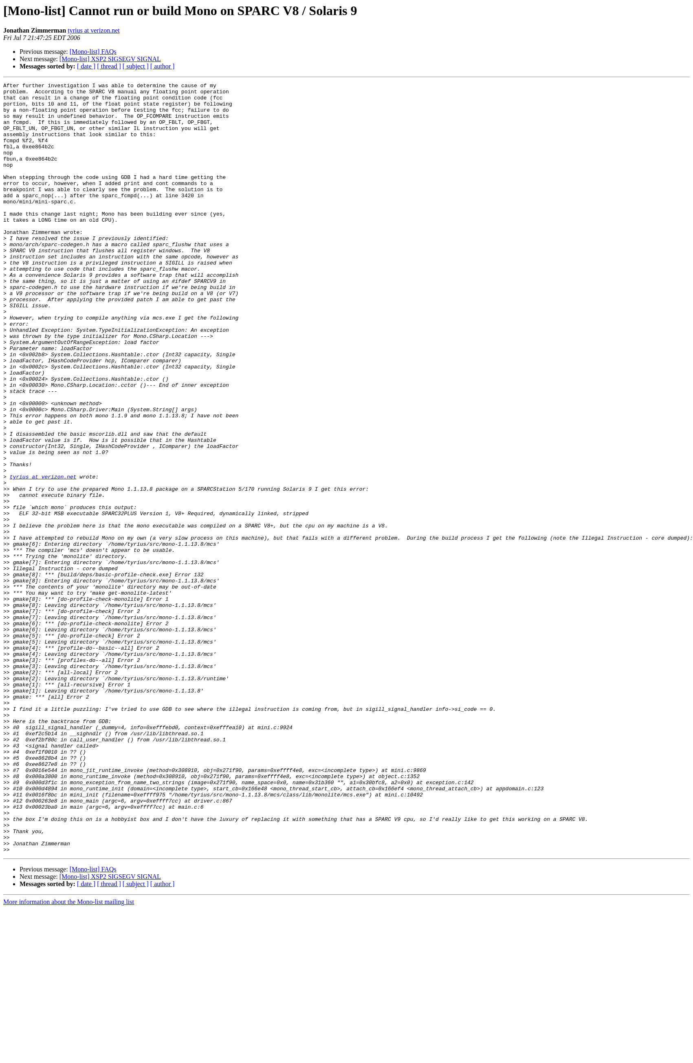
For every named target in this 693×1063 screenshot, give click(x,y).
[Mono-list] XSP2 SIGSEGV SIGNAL (110, 58)
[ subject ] (136, 66)
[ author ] (162, 66)
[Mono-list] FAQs (93, 51)
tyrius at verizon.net (94, 30)
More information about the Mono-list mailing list (68, 1055)
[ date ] (86, 66)
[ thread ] (109, 66)
